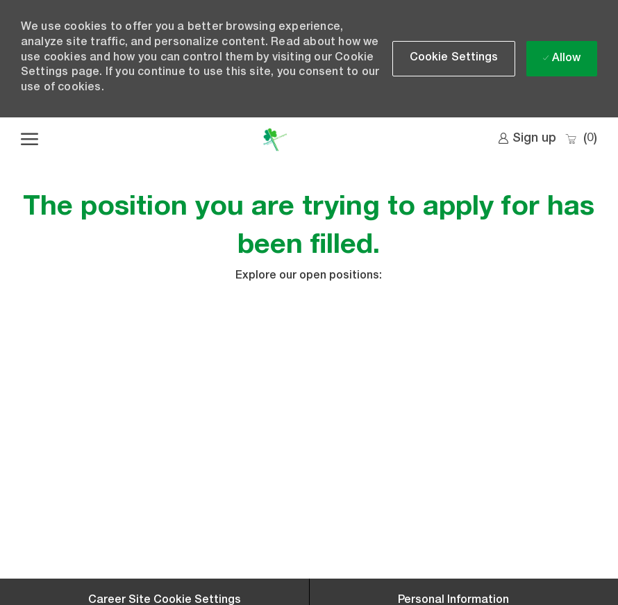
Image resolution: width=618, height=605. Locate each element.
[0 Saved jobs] (581, 139)
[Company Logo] (275, 140)
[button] (454, 58)
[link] (527, 139)
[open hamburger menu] (29, 139)
